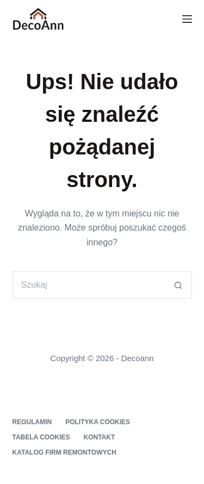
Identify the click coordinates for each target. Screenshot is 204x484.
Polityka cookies (97, 422)
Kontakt (99, 437)
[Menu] (187, 19)
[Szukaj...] (89, 285)
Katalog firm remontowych (64, 452)
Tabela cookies (41, 437)
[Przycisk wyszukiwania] (178, 285)
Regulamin (32, 422)
